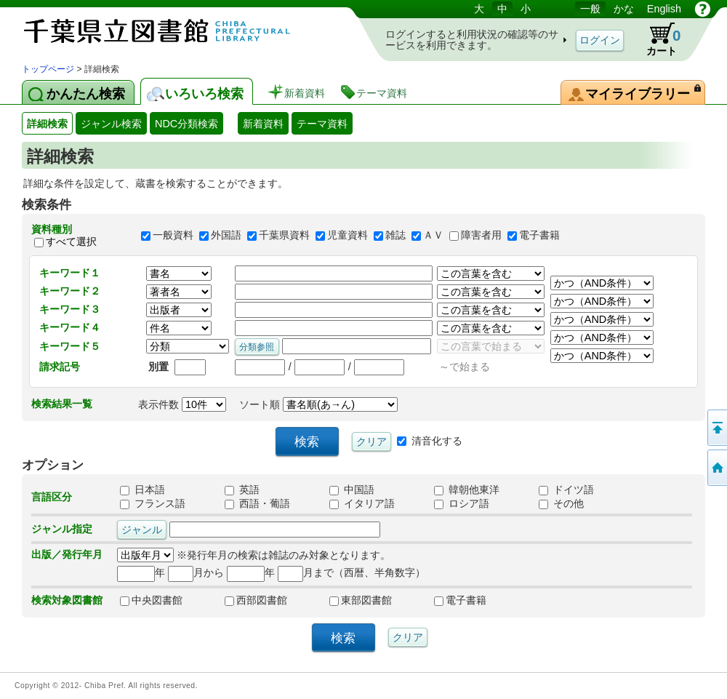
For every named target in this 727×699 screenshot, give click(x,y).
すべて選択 (71, 241)
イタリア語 (362, 503)
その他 (561, 503)
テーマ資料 (322, 123)
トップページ (48, 69)
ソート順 (318, 404)
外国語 (226, 235)
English (664, 9)
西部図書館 (256, 600)
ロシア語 (461, 503)
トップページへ (716, 468)
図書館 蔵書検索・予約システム (174, 31)
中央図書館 (151, 600)
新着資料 (263, 123)
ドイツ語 (566, 489)
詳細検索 (47, 123)
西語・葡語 (257, 503)
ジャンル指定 (61, 529)
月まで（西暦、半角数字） (351, 572)
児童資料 (347, 235)
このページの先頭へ (716, 428)
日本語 (142, 489)
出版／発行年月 (67, 554)
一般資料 (173, 235)
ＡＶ (433, 235)
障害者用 (481, 235)
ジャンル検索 (111, 123)
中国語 (351, 489)
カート (656, 39)
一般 (590, 9)
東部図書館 (360, 600)
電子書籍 (539, 235)
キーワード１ (69, 273)
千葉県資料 (284, 235)
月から (196, 572)
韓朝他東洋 (466, 489)
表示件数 (182, 404)
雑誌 (395, 235)
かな (624, 9)
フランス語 (152, 503)
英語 (242, 489)
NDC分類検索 (186, 123)
